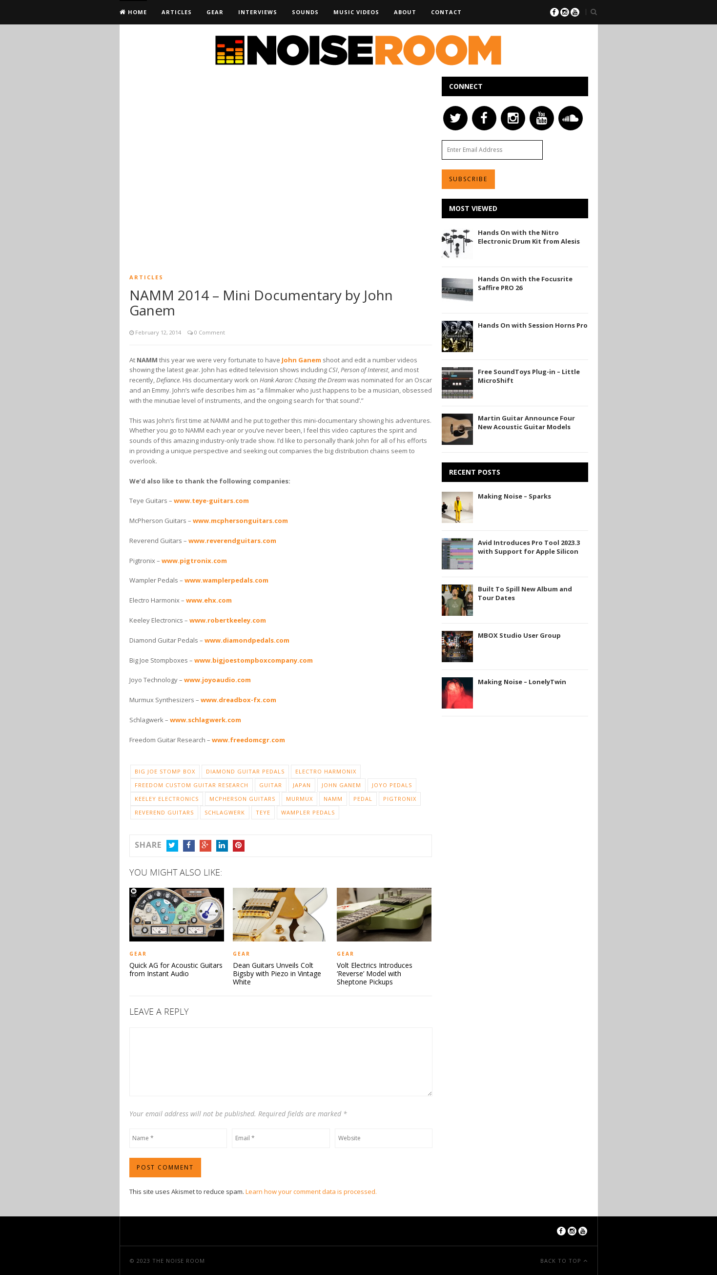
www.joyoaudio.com (217, 679)
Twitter (172, 845)
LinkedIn (222, 845)
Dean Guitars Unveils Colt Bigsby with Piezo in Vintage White (277, 973)
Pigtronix (399, 798)
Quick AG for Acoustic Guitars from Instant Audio (176, 969)
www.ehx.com (209, 600)
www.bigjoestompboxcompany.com (253, 660)
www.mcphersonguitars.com (240, 520)
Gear (215, 12)
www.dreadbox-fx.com (238, 699)
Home (136, 12)
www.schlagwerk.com (205, 719)
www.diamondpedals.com (247, 640)
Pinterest (239, 845)
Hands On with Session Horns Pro (533, 325)
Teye (263, 812)
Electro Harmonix (325, 771)
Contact (446, 12)
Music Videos (356, 12)
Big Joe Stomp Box (165, 771)
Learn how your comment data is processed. (311, 1191)
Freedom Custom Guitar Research (191, 785)
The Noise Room (178, 1260)
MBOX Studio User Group (519, 635)
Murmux (299, 798)
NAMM (333, 798)
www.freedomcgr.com (248, 739)
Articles (177, 12)
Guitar (270, 785)
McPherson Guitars (242, 798)
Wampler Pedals (308, 812)
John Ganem (301, 359)
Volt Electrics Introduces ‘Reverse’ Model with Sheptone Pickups (374, 973)
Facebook (189, 845)
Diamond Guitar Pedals (245, 771)
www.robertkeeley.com (227, 620)
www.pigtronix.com (194, 560)
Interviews (257, 12)
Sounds (305, 12)
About (405, 12)
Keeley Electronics (167, 798)
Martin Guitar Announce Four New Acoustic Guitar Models (526, 422)
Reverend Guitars (164, 812)
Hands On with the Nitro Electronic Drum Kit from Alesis (529, 237)
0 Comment (209, 332)
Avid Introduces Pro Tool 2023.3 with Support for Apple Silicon (529, 547)
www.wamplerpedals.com (226, 580)
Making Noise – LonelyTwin (522, 681)
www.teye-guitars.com (211, 500)
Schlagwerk (225, 812)
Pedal (362, 798)
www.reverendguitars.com (232, 540)
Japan (302, 785)
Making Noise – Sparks (514, 496)
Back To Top (561, 1260)
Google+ (205, 845)
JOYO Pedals (392, 785)
